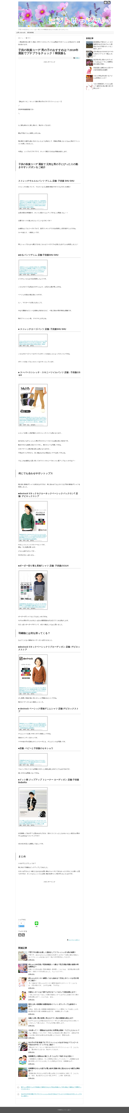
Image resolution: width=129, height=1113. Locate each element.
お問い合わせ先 (20, 32)
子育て (77, 58)
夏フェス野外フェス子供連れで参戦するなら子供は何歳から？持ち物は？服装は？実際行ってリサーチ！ (49, 1088)
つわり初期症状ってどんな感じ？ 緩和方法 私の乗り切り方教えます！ (103, 86)
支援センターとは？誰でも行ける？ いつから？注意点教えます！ (52, 992)
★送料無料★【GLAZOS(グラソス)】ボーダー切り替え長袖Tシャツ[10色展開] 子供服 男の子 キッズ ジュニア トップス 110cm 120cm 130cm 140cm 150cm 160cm (33, 605)
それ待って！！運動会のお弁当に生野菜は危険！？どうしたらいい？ (53, 1030)
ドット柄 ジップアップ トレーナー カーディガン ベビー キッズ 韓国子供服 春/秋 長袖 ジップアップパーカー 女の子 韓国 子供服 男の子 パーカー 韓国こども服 (33, 822)
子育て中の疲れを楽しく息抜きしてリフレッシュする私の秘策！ (52, 952)
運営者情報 (30, 32)
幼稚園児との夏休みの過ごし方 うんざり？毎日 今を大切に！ (51, 1056)
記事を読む (31, 960)
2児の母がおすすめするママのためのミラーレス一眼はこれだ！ (103, 54)
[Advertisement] (49, 83)
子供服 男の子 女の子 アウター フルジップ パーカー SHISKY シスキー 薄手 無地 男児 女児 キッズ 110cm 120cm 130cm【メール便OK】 (32, 762)
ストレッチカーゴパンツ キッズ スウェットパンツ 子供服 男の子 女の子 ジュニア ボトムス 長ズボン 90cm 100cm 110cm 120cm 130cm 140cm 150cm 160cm (33, 342)
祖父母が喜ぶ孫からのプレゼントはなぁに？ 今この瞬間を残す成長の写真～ (103, 62)
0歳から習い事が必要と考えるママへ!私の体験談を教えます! (50, 1018)
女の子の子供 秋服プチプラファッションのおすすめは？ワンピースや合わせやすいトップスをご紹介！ (49, 1095)
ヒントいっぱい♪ (73, 940)
